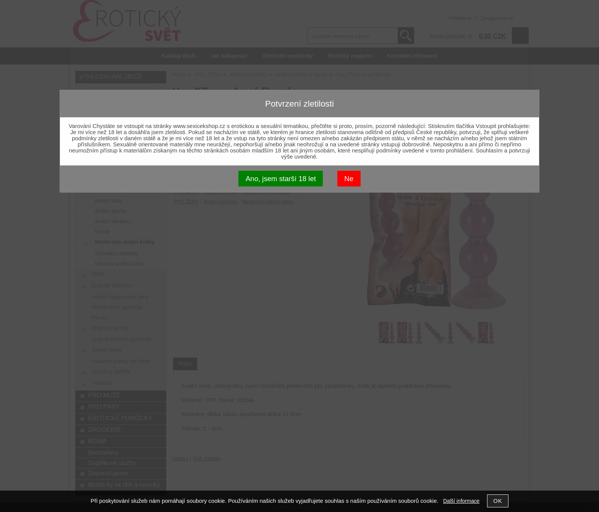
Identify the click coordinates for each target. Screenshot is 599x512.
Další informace (461, 501)
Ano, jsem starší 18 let (281, 179)
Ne (348, 179)
